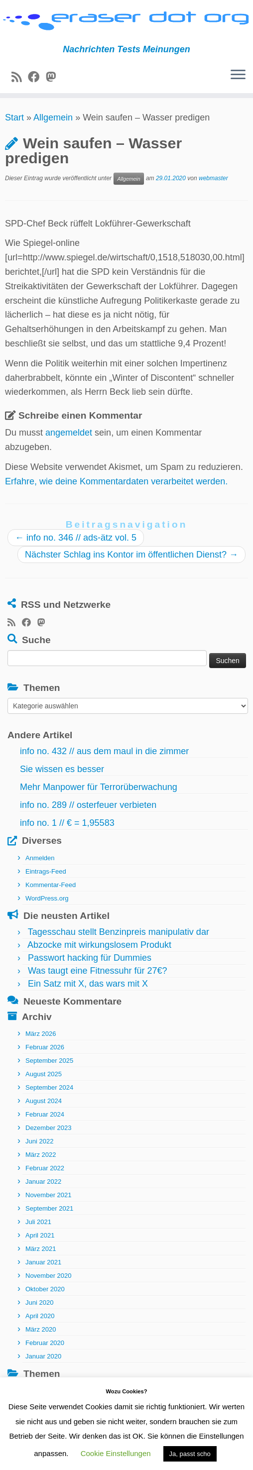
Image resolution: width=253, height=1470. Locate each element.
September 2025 (49, 1060)
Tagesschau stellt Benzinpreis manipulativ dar (118, 932)
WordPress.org (46, 898)
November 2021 (48, 1195)
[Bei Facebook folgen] (37, 77)
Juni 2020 (39, 1302)
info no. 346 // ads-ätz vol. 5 (75, 538)
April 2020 (40, 1316)
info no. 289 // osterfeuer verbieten (88, 805)
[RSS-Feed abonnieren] (19, 77)
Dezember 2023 (48, 1127)
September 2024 (49, 1087)
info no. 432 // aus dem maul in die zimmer (104, 751)
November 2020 (48, 1275)
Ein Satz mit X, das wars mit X (88, 984)
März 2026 (40, 1033)
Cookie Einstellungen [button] (116, 1453)
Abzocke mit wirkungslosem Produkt (99, 945)
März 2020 (40, 1329)
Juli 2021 (38, 1222)
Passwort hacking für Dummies (89, 958)
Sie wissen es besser (62, 769)
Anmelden (40, 858)
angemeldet (68, 433)
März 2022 (40, 1154)
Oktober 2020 (45, 1289)
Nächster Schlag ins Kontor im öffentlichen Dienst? (131, 555)
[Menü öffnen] (238, 75)
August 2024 (43, 1101)
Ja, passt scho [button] (190, 1454)
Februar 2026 (44, 1047)
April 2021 (40, 1235)
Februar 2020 (44, 1343)
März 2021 (40, 1248)
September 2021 (49, 1208)
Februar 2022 (44, 1168)
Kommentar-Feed (50, 885)
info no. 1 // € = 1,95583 (67, 823)
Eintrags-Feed (45, 871)
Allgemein (53, 117)
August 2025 (43, 1074)
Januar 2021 (43, 1262)
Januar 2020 (43, 1356)
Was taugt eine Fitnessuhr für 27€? (97, 971)
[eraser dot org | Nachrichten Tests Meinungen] (126, 22)
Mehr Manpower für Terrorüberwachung (98, 787)
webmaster (213, 178)
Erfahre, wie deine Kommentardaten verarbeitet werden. (116, 481)
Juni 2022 (39, 1141)
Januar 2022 (43, 1181)
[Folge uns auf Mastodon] (54, 77)
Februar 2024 (44, 1114)
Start (14, 117)
